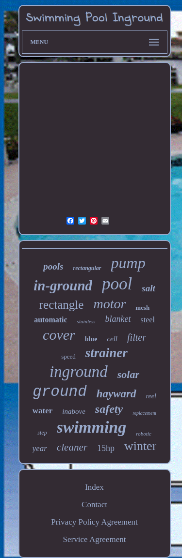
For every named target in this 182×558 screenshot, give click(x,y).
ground (60, 391)
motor (109, 303)
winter (140, 446)
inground (79, 371)
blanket (118, 319)
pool (117, 283)
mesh (142, 307)
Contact (94, 504)
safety (109, 409)
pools (53, 266)
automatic (50, 320)
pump (128, 262)
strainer (106, 353)
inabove (73, 411)
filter (136, 337)
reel (151, 396)
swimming (92, 427)
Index (94, 487)
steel (148, 320)
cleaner (72, 447)
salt (148, 288)
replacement (144, 413)
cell (112, 339)
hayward (116, 394)
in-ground (62, 285)
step (42, 432)
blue (91, 339)
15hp (106, 448)
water (43, 410)
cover (59, 335)
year (40, 448)
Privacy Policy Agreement (94, 522)
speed (68, 356)
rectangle (61, 304)
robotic (143, 434)
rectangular (87, 268)
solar (128, 374)
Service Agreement (94, 539)
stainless (86, 321)
